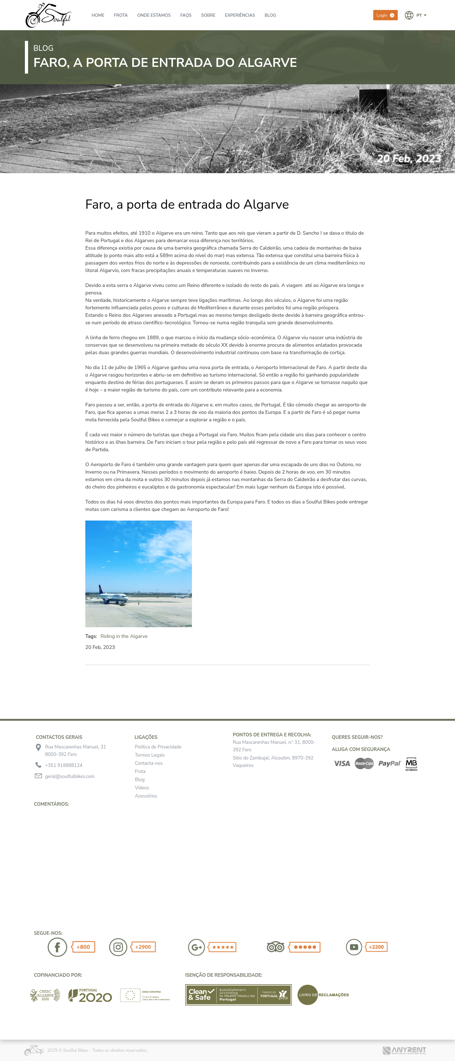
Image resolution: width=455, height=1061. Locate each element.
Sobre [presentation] (208, 15)
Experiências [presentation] (240, 15)
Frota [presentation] (121, 15)
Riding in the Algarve (124, 636)
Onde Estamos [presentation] (154, 15)
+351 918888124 (63, 765)
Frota (140, 771)
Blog (140, 780)
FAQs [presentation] (185, 15)
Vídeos (142, 788)
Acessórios (146, 796)
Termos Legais (150, 755)
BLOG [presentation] (270, 15)
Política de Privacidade (158, 747)
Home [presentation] (98, 15)
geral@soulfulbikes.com (70, 776)
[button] (415, 15)
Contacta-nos (149, 763)
